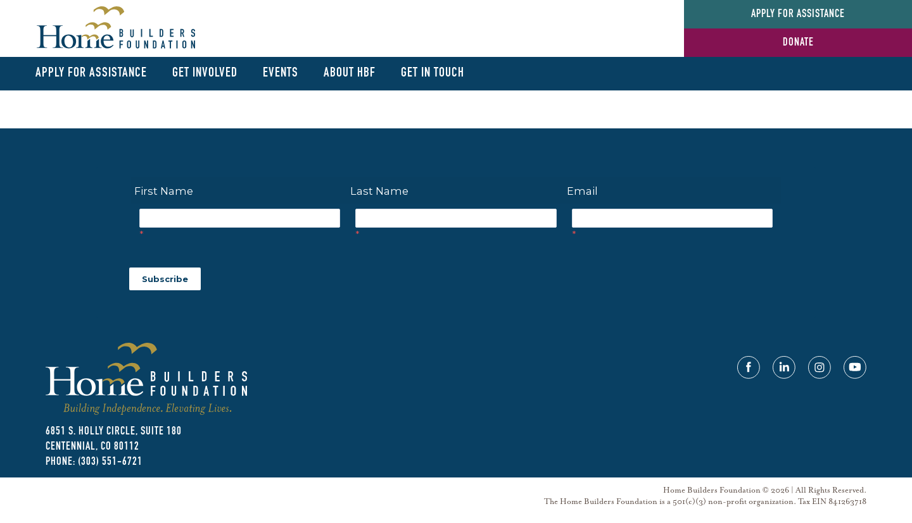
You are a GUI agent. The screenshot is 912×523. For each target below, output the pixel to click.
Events (280, 73)
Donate (798, 43)
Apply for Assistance (798, 14)
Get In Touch (432, 73)
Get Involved (205, 73)
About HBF (350, 73)
